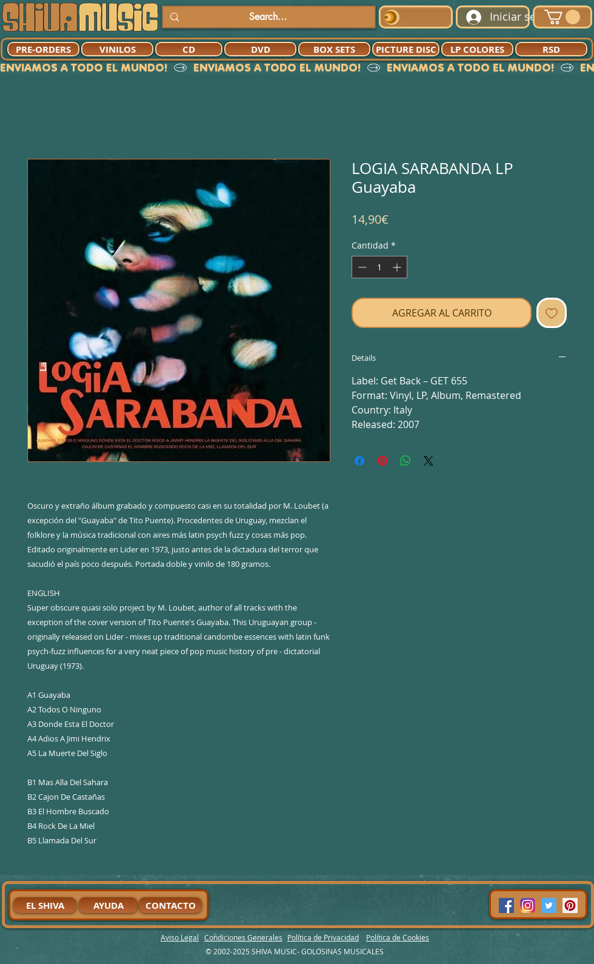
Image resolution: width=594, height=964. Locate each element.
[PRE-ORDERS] (43, 49)
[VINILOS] (117, 49)
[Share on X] (428, 461)
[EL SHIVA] (44, 905)
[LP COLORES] (477, 49)
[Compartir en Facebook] (359, 461)
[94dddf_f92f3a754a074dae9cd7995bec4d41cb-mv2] (527, 905)
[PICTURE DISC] (405, 49)
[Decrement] (361, 267)
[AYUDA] (108, 905)
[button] (562, 17)
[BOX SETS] (334, 49)
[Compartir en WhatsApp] (405, 461)
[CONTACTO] (170, 905)
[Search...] (267, 16)
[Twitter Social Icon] (548, 905)
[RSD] (551, 49)
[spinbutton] (379, 267)
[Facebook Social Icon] (506, 905)
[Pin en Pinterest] (382, 461)
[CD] (188, 49)
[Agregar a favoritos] (551, 313)
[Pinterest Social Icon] (570, 905)
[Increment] (397, 267)
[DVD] (260, 49)
